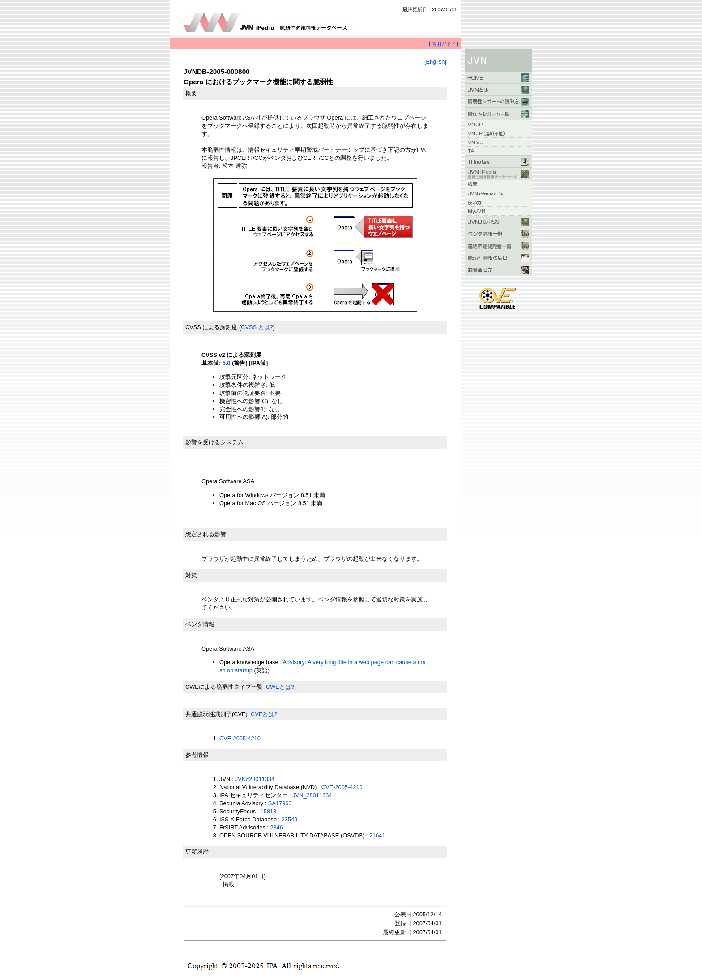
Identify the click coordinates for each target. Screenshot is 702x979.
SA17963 (280, 803)
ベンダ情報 (199, 624)
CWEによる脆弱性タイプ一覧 (224, 686)
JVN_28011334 (312, 795)
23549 (290, 819)
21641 (377, 835)
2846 (276, 827)
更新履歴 (197, 851)
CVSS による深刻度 (211, 327)
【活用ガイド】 (443, 44)
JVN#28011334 (254, 779)
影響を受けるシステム (214, 442)
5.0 (227, 363)
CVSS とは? (257, 327)
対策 (191, 575)
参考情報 (197, 754)
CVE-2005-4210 (240, 738)
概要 (191, 93)
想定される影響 (205, 534)
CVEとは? (264, 714)
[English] (435, 61)
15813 (269, 811)
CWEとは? (280, 686)
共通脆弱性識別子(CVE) (216, 714)
